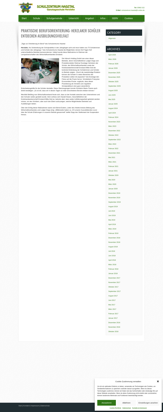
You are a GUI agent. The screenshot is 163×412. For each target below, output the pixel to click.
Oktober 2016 (113, 331)
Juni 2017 (112, 300)
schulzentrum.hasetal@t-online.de (133, 10)
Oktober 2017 (113, 287)
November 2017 (114, 282)
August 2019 (113, 206)
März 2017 (112, 309)
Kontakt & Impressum (139, 408)
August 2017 (113, 296)
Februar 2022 (113, 148)
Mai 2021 (111, 157)
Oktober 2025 (113, 82)
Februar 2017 (113, 314)
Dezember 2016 (114, 323)
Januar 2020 (113, 189)
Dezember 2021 (114, 153)
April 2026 (112, 55)
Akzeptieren (106, 403)
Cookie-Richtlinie (115, 408)
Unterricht (74, 18)
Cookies (129, 18)
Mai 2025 (111, 99)
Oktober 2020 (113, 175)
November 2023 (114, 122)
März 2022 (112, 144)
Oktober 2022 (113, 135)
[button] (158, 381)
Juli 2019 (111, 211)
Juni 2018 (112, 256)
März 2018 (112, 264)
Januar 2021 (113, 171)
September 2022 (114, 140)
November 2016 (114, 327)
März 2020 (112, 184)
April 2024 (112, 113)
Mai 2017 (111, 305)
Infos (103, 18)
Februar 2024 (113, 117)
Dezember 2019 (114, 193)
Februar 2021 (113, 166)
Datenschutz (126, 408)
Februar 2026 (113, 64)
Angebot (90, 18)
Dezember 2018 (114, 238)
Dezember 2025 (114, 73)
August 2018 (113, 247)
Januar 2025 (113, 104)
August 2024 (113, 108)
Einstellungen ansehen (148, 403)
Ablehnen (126, 403)
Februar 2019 (113, 233)
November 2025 (114, 77)
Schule (37, 18)
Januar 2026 (113, 68)
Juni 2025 (112, 95)
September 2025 (114, 86)
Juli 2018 (111, 251)
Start (24, 18)
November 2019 (114, 198)
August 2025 (113, 90)
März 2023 (112, 126)
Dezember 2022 (114, 131)
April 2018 (112, 260)
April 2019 (112, 224)
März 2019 (112, 229)
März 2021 (112, 162)
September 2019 (114, 202)
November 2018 (114, 242)
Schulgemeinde (55, 18)
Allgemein (112, 38)
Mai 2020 (111, 180)
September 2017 (114, 291)
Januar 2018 (113, 273)
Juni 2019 (112, 215)
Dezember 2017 (114, 278)
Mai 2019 (111, 220)
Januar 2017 (113, 318)
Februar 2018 (113, 269)
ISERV (115, 18)
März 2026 (112, 59)
